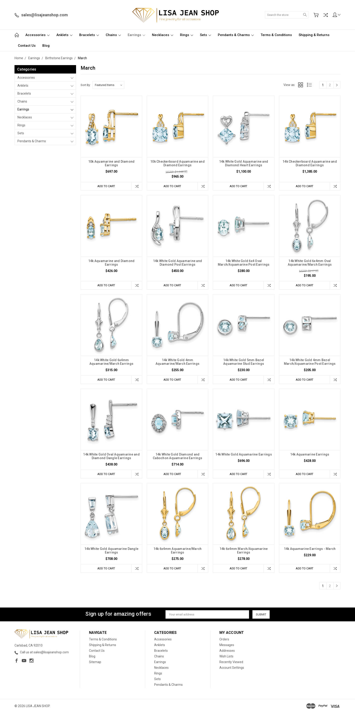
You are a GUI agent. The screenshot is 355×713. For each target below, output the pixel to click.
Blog (46, 46)
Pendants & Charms (236, 35)
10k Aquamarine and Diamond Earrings (111, 163)
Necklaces (162, 35)
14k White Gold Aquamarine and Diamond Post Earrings (177, 262)
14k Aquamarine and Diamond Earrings (111, 262)
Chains (113, 35)
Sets (205, 35)
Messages (226, 645)
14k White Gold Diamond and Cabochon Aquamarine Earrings (177, 456)
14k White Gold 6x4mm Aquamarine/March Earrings (111, 362)
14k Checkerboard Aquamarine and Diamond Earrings (310, 163)
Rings (186, 35)
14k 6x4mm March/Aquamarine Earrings (244, 550)
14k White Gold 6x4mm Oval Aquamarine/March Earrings (310, 262)
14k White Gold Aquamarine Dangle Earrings (111, 550)
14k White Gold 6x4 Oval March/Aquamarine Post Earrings (244, 262)
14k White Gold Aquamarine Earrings (243, 454)
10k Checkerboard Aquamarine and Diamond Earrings (177, 163)
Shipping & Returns (314, 35)
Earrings (136, 35)
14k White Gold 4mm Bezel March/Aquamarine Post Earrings (310, 362)
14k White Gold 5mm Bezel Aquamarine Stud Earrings (243, 362)
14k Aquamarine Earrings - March (310, 549)
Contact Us (27, 46)
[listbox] (108, 85)
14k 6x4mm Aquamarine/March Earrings (178, 550)
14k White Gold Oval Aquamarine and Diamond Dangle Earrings (111, 456)
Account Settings (231, 668)
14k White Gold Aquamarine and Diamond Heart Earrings (243, 163)
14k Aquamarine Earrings (309, 454)
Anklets (64, 35)
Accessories (37, 35)
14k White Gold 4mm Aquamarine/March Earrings (177, 362)
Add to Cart (106, 186)
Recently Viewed (231, 662)
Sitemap (95, 662)
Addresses (227, 651)
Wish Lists (226, 656)
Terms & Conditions (276, 35)
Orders (224, 639)
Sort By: (86, 85)
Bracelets (89, 35)
